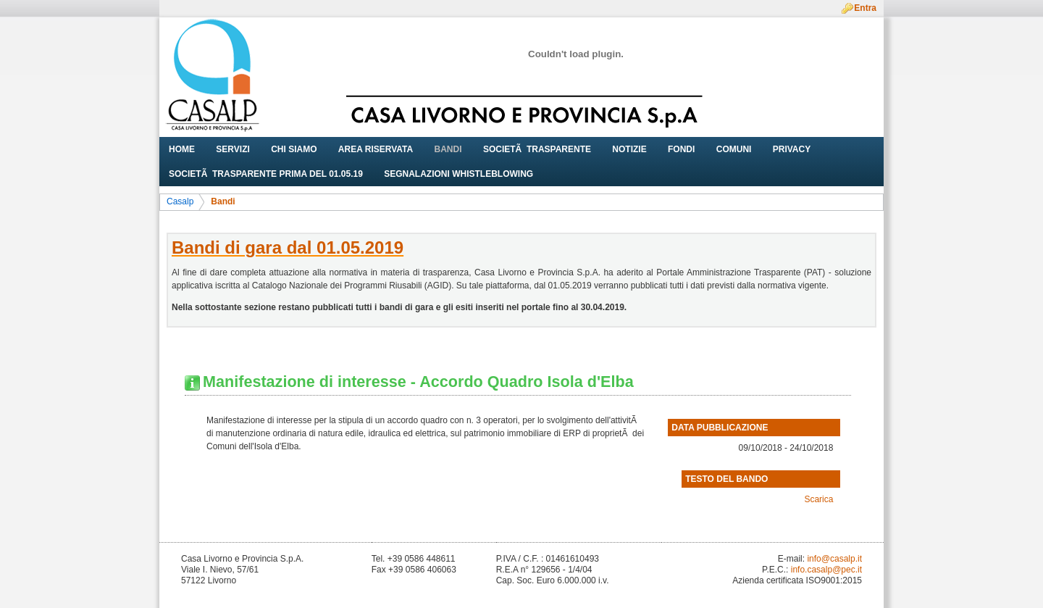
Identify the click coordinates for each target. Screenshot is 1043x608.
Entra (865, 8)
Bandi (223, 201)
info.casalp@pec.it (826, 570)
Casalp (180, 201)
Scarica (818, 499)
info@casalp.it (834, 559)
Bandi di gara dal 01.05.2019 (287, 247)
